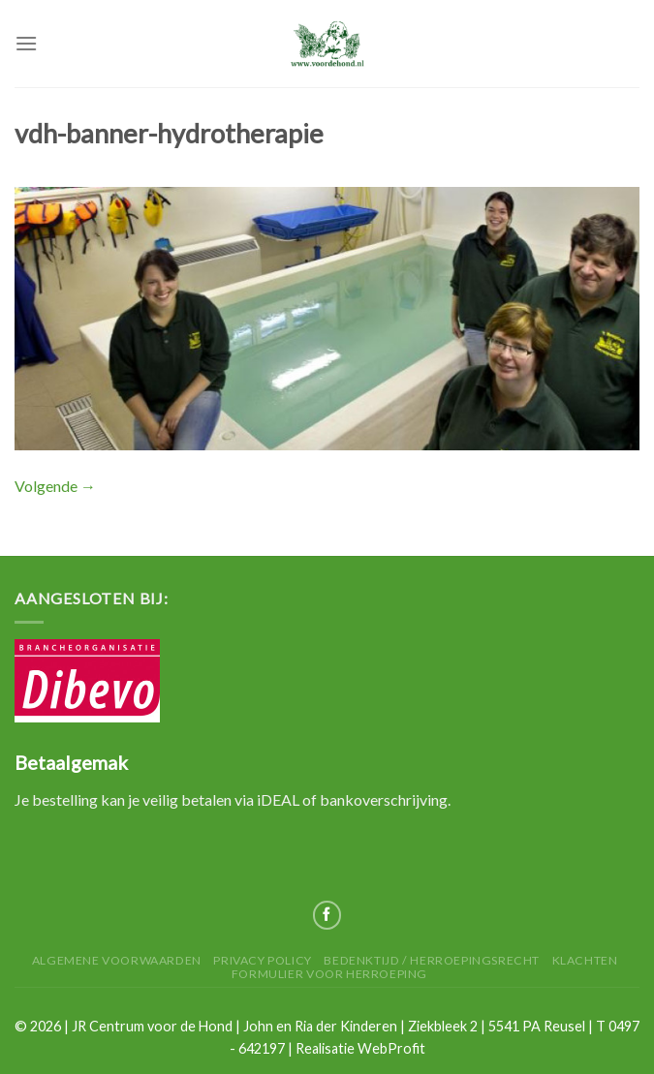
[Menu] (26, 43)
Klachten (585, 960)
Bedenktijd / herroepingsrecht (432, 960)
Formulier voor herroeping (329, 974)
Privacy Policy (262, 960)
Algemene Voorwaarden (117, 960)
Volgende (55, 485)
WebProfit (391, 1048)
